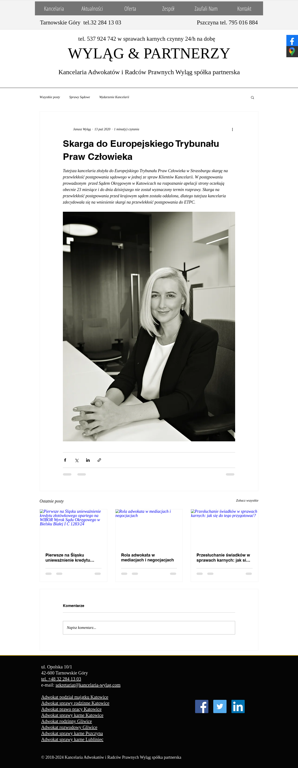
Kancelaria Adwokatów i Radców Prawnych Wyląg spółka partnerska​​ (149, 72)
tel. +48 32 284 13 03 (61, 678)
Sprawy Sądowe (79, 97)
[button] (252, 97)
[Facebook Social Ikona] (201, 706)
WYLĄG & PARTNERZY (149, 53)
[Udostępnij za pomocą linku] (99, 460)
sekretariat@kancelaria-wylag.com (88, 685)
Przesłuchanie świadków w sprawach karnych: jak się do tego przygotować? (223, 558)
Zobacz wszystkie (247, 500)
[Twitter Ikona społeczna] (220, 706)
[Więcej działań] (232, 129)
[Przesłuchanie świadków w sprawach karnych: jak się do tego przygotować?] (224, 528)
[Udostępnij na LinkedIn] (88, 460)
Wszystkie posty (50, 97)
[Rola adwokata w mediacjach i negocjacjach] (149, 528)
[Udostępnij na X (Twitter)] (76, 460)
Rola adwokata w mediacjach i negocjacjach (147, 557)
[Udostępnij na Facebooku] (65, 460)
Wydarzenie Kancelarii (114, 97)
